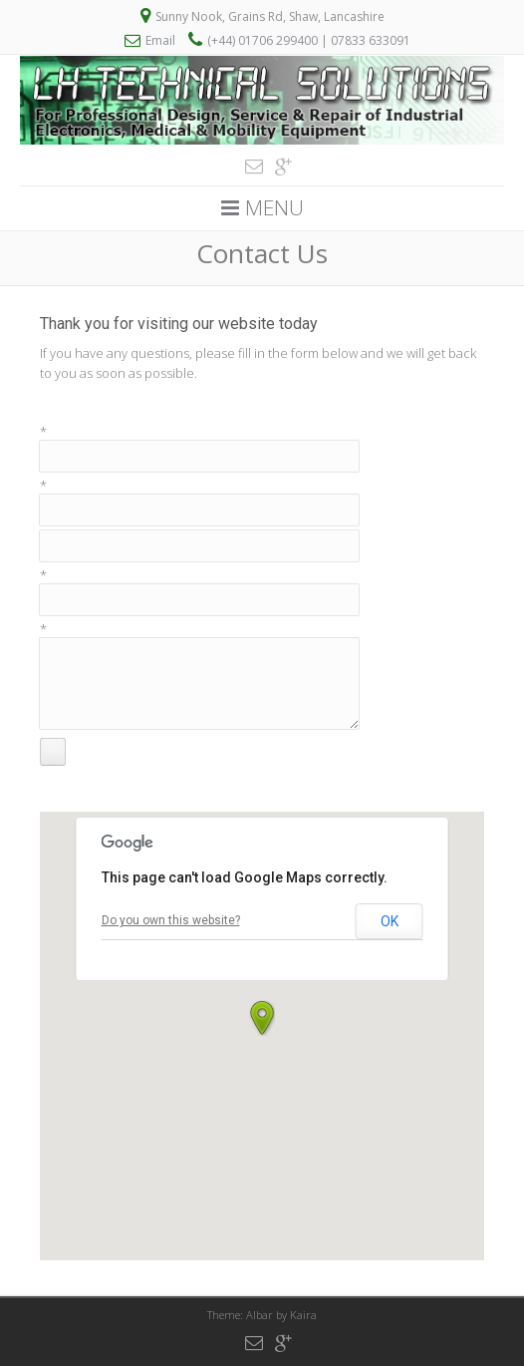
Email (160, 40)
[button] (262, 1018)
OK (389, 921)
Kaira (303, 1314)
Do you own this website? (171, 920)
